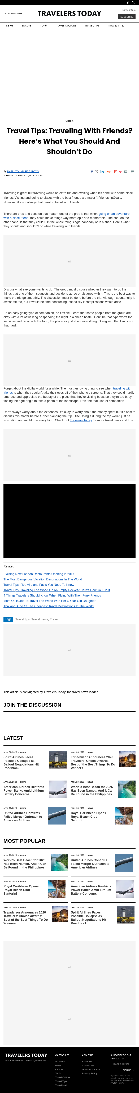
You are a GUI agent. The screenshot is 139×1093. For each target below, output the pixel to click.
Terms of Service (91, 1069)
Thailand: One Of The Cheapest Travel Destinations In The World (48, 606)
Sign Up (127, 1070)
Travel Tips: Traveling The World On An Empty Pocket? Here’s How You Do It (56, 590)
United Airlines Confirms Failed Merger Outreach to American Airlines (22, 816)
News (23, 752)
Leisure (59, 1069)
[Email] (126, 171)
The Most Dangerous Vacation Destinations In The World (42, 579)
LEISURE (27, 25)
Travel (54, 619)
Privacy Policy (89, 1073)
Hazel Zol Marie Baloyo (23, 171)
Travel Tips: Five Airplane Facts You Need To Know (38, 584)
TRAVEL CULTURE (65, 25)
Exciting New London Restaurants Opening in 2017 (38, 574)
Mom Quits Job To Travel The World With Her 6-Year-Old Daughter (49, 601)
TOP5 (43, 25)
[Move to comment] (132, 171)
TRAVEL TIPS (92, 25)
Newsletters (129, 10)
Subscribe (126, 17)
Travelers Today (81, 420)
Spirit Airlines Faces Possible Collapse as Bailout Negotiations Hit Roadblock (21, 762)
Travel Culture (62, 1077)
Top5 (57, 1073)
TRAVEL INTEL (116, 25)
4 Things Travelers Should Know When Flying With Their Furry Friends (52, 595)
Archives (60, 1061)
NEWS (10, 25)
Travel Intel (61, 1085)
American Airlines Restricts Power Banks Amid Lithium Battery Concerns (23, 790)
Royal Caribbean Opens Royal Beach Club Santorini (88, 816)
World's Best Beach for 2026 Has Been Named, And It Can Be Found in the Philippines (92, 790)
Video (69, 121)
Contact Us (88, 1065)
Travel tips (22, 619)
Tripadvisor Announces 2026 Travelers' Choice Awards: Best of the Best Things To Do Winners (93, 762)
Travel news (39, 619)
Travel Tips (61, 1081)
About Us (87, 1061)
